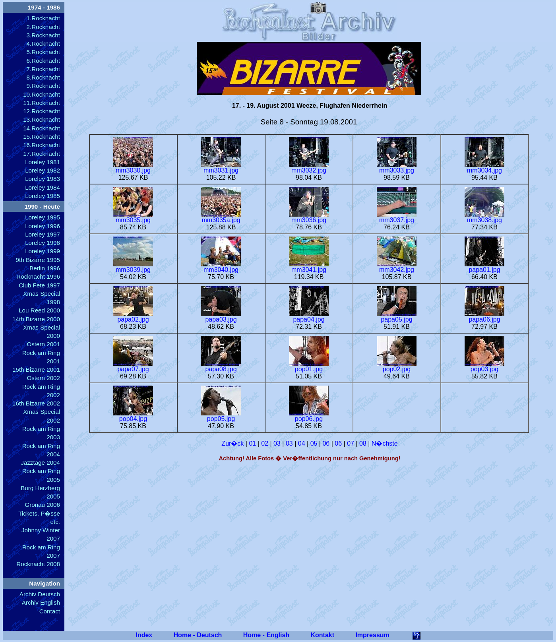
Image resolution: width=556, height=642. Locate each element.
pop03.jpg (484, 366)
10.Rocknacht (41, 94)
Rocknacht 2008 (38, 564)
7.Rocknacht (43, 69)
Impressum (372, 635)
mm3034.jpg (484, 167)
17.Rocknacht (41, 153)
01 (252, 443)
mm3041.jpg (309, 267)
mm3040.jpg (221, 267)
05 (314, 443)
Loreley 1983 (42, 178)
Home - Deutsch (198, 635)
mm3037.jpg (397, 217)
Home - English (266, 635)
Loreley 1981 (42, 162)
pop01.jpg (309, 366)
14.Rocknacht (41, 128)
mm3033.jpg (397, 167)
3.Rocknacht (43, 35)
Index (144, 635)
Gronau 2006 (42, 504)
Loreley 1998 (42, 242)
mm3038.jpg (484, 217)
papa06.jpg (484, 316)
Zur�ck (232, 443)
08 (362, 443)
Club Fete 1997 (39, 285)
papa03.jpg (221, 316)
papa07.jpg (133, 366)
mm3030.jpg (133, 167)
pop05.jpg (221, 416)
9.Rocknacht (43, 85)
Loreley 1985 (42, 195)
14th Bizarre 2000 (36, 319)
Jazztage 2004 (40, 462)
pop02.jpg (397, 366)
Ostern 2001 (43, 344)
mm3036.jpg (309, 217)
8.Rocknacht (43, 77)
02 (264, 443)
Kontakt (323, 635)
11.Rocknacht (41, 102)
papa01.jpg (484, 267)
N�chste (385, 443)
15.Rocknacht (41, 136)
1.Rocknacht (43, 18)
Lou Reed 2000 (39, 310)
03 (277, 443)
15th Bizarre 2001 (36, 369)
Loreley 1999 (42, 251)
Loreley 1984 (42, 187)
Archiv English (41, 602)
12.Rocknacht (41, 111)
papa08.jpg (221, 366)
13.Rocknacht (41, 119)
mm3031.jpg (221, 167)
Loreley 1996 (42, 226)
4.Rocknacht (43, 43)
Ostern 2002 (43, 377)
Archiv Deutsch (39, 594)
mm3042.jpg (397, 267)
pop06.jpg (309, 416)
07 (350, 443)
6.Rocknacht (43, 60)
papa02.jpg (133, 316)
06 (325, 443)
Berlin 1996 (44, 268)
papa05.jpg (397, 316)
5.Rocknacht (43, 51)
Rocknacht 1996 (38, 276)
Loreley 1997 (42, 234)
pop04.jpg (133, 416)
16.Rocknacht (41, 145)
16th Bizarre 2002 (36, 403)
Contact (49, 611)
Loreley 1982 (42, 170)
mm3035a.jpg (221, 217)
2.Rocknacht (43, 26)
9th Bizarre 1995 (38, 259)
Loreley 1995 (42, 217)
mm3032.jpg (309, 167)
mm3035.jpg (133, 217)
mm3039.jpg (133, 267)
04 (301, 443)
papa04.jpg (309, 316)
